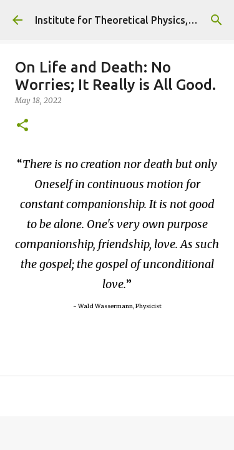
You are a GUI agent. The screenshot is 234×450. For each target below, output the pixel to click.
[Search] (216, 20)
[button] (22, 126)
